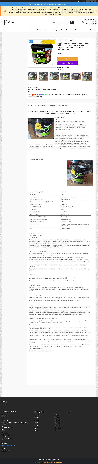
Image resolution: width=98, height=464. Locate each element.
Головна (31, 30)
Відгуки (5, 404)
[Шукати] (72, 22)
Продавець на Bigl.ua (49, 461)
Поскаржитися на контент (44, 462)
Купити (68, 59)
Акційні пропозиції (56, 30)
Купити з (67, 63)
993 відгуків (82, 1)
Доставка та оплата (80, 30)
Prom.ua (57, 459)
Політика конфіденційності (57, 462)
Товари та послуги (42, 30)
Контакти (68, 30)
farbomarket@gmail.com (8, 445)
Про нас (92, 30)
